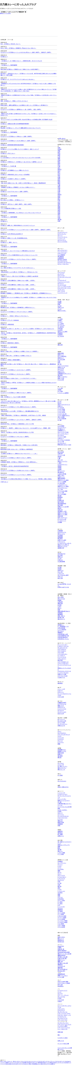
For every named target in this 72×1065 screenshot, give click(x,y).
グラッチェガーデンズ (64, 734)
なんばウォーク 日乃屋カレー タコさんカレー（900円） (16, 374)
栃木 (59, 161)
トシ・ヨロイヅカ (62, 1029)
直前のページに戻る (5, 13)
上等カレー (61, 438)
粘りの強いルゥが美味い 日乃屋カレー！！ (12, 200)
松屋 (59, 304)
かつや (59, 401)
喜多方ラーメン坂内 (63, 480)
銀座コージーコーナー (64, 800)
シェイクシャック (62, 292)
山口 (59, 202)
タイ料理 (60, 911)
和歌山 (59, 194)
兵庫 (59, 191)
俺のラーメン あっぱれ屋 (64, 953)
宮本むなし (61, 570)
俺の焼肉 (60, 375)
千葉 (59, 166)
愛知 (59, 183)
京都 (59, 188)
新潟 (59, 171)
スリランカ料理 (62, 917)
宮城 (59, 154)
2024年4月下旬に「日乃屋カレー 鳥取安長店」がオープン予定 (17, 423)
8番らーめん (61, 475)
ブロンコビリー (62, 658)
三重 (59, 185)
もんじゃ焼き (61, 900)
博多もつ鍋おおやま (63, 787)
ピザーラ (60, 690)
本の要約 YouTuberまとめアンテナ (30, 1062)
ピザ (59, 905)
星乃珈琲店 (61, 256)
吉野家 (59, 302)
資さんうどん (61, 534)
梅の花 (59, 757)
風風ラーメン (61, 960)
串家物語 (60, 612)
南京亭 (59, 508)
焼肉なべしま (61, 367)
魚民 (59, 609)
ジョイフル (61, 737)
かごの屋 (60, 391)
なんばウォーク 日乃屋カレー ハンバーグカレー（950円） (16, 474)
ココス (59, 736)
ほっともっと (61, 719)
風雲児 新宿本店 (62, 950)
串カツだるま (61, 598)
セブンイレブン (62, 234)
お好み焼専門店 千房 (63, 635)
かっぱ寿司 (61, 323)
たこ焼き (60, 902)
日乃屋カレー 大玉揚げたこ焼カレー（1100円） (13, 178)
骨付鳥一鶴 (61, 617)
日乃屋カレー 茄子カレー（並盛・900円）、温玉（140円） (16, 204)
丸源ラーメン (61, 477)
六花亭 (59, 811)
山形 (59, 157)
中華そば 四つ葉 (62, 958)
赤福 (59, 825)
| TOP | (2, 481)
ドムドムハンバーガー (64, 282)
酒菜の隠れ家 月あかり (64, 611)
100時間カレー (62, 430)
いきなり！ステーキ (63, 646)
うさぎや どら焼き (63, 1037)
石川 (59, 174)
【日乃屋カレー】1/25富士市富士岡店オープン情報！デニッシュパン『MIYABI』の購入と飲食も (26, 479)
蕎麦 (59, 870)
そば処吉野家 (61, 561)
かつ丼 (59, 883)
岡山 (59, 199)
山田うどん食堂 (62, 540)
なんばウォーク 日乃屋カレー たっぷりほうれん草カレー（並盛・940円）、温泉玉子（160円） (26, 52)
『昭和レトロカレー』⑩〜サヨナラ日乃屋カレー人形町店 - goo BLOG (19, 276)
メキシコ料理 (61, 925)
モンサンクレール (62, 1012)
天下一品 (60, 459)
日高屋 (59, 469)
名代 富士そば (61, 553)
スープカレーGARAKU (64, 440)
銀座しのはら (61, 937)
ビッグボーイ (61, 655)
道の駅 (59, 849)
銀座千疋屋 (61, 822)
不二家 (59, 802)
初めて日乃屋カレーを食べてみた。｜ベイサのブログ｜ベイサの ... (18, 378)
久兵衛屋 (60, 535)
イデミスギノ (61, 1008)
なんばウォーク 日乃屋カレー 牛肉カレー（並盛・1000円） (16, 136)
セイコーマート (62, 240)
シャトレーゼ (61, 792)
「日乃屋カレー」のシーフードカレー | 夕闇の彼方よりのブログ (18, 250)
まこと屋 (60, 489)
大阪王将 (60, 453)
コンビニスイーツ (62, 232)
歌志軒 (59, 498)
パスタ (59, 866)
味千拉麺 (60, 505)
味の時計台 (61, 472)
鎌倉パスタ (61, 705)
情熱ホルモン (61, 372)
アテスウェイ (61, 1010)
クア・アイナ (61, 291)
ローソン (60, 235)
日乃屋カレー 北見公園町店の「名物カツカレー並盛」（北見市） (18, 280)
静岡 (59, 182)
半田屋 (59, 569)
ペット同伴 (61, 854)
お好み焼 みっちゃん (63, 639)
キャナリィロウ (62, 712)
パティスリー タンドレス (64, 1024)
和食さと (60, 754)
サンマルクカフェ (62, 261)
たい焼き (60, 903)
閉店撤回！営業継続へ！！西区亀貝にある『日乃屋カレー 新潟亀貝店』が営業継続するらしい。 (26, 293)
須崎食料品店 (61, 974)
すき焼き (60, 892)
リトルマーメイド (62, 990)
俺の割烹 (60, 756)
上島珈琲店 (61, 258)
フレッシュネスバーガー (64, 286)
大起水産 (60, 328)
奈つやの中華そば (62, 969)
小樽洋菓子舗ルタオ (63, 803)
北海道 (59, 149)
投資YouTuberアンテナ (55, 1062)
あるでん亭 (61, 713)
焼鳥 (59, 895)
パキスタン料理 (62, 916)
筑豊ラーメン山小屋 (63, 506)
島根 (59, 197)
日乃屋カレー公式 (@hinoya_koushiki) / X (12, 234)
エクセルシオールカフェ (64, 262)
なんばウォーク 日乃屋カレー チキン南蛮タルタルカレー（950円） (19, 407)
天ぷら (59, 872)
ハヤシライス (61, 878)
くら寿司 (60, 319)
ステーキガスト (62, 651)
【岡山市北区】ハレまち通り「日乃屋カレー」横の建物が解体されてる (20, 411)
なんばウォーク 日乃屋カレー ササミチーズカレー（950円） (17, 311)
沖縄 (59, 221)
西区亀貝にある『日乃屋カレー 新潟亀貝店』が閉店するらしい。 (18, 307)
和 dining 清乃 (61, 971)
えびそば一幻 (61, 966)
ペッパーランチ (62, 657)
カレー (59, 874)
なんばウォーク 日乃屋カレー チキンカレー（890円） (15, 436)
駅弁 (59, 848)
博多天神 (60, 516)
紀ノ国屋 (60, 834)
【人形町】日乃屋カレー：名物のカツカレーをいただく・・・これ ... (19, 453)
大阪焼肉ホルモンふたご (64, 373)
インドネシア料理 (62, 920)
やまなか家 (61, 379)
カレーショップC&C (63, 432)
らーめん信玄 (61, 483)
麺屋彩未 (60, 964)
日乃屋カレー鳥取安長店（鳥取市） (10, 343)
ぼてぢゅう (61, 631)
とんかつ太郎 (61, 410)
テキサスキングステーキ (64, 671)
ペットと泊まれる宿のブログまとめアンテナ (11, 1063)
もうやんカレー (62, 443)
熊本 (59, 214)
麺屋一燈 (60, 961)
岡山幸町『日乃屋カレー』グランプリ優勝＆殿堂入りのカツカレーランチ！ (21, 128)
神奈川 (59, 169)
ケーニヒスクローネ (63, 816)
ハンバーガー (61, 906)
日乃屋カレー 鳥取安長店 (7, 324)
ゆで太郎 (60, 555)
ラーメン (60, 864)
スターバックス (62, 253)
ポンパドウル (61, 996)
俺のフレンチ (61, 769)
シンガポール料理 (62, 922)
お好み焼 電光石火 (63, 637)
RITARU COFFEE (62, 259)
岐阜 (59, 180)
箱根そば (60, 556)
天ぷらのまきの (62, 781)
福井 (59, 175)
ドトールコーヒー (62, 251)
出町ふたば (61, 1040)
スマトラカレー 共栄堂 (64, 983)
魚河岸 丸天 (61, 941)
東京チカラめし (62, 310)
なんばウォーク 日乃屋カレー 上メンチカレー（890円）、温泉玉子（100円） (21, 419)
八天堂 (59, 998)
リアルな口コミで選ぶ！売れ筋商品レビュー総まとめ (33, 1063)
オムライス (61, 880)
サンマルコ (61, 435)
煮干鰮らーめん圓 (62, 957)
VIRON (60, 1001)
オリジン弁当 (61, 722)
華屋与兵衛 (61, 752)
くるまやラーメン (62, 484)
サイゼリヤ (61, 710)
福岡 (59, 210)
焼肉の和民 (61, 353)
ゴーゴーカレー (62, 427)
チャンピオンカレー (63, 433)
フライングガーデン (63, 663)
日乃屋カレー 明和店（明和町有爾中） (11, 360)
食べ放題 (60, 841)
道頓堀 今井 (61, 548)
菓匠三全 (60, 820)
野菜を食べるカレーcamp (64, 444)
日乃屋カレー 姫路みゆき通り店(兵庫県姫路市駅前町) (15, 123)
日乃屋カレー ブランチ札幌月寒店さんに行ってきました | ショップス (19, 255)
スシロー (60, 322)
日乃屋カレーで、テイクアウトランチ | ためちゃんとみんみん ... (18, 79)
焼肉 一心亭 (61, 378)
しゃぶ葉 (60, 388)
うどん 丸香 (61, 977)
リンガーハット (62, 520)
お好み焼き (61, 899)
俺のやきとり (61, 619)
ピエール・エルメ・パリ (64, 1015)
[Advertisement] (29, 24)
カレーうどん (61, 875)
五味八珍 (60, 509)
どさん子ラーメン (62, 488)
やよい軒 (60, 572)
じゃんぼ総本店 (62, 629)
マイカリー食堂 (62, 437)
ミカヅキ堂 (61, 1000)
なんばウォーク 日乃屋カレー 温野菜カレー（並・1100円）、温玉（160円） (21, 109)
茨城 (59, 160)
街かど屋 (60, 578)
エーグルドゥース (62, 1018)
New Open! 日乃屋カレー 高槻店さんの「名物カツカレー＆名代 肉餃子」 (20, 69)
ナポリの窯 (61, 697)
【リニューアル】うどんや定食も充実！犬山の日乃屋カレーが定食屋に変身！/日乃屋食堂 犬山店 (26, 119)
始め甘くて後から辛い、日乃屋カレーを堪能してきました (16, 355)
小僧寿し (60, 320)
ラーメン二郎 (61, 455)
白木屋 (59, 605)
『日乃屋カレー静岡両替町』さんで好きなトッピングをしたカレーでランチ (21, 212)
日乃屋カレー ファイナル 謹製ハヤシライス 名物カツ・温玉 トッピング (20, 149)
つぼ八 (59, 606)
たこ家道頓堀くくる (63, 626)
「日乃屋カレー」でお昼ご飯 (8, 166)
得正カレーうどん (62, 546)
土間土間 (60, 602)
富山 (59, 172)
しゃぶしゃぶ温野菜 (63, 393)
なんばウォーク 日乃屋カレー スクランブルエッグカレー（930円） (19, 259)
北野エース (61, 836)
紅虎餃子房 (61, 500)
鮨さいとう (61, 938)
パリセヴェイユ (62, 1016)
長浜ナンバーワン (62, 461)
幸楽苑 (59, 466)
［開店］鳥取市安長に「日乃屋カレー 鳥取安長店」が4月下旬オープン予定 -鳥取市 (23, 415)
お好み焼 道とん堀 (63, 634)
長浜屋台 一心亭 (62, 511)
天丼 (59, 884)
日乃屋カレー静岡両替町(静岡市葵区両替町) (12, 145)
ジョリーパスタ (62, 709)
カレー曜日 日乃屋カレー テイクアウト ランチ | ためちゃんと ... (18, 267)
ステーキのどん (62, 649)
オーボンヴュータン (63, 1023)
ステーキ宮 (61, 652)
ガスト (59, 731)
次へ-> (6, 481)
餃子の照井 (61, 502)
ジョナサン (61, 739)
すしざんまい (61, 325)
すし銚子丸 (61, 327)
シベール (60, 819)
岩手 (59, 152)
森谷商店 (60, 683)
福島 (59, 158)
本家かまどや (61, 725)
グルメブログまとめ (25, 1061)
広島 (59, 200)
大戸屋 (59, 567)
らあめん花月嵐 (62, 474)
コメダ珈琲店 (61, 255)
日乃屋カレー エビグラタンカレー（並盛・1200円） (15, 191)
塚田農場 (60, 614)
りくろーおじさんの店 (64, 806)
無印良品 (60, 833)
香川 (59, 205)
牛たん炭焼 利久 (62, 356)
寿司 (59, 888)
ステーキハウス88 (62, 676)
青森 (59, 150)
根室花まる (61, 940)
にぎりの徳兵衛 (62, 418)
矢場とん (60, 406)
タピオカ (60, 908)
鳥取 (59, 196)
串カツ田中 (61, 597)
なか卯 (59, 306)
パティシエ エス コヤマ (64, 1013)
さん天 (59, 309)
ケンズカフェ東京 (62, 1026)
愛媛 (59, 207)
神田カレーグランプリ (64, 845)
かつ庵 (59, 420)
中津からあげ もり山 (63, 587)
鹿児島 (59, 219)
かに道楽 (60, 775)
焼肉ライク (61, 354)
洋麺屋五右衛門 (62, 702)
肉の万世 (60, 660)
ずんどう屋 (61, 492)
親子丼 (59, 886)
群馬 (59, 163)
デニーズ (60, 740)
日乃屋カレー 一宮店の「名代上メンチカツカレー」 (15, 316)
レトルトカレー (62, 877)
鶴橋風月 (60, 632)
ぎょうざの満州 (62, 494)
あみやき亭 (61, 368)
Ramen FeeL (61, 946)
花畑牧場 (60, 824)
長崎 (59, 213)
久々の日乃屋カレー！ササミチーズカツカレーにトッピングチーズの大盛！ (21, 157)
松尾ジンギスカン (62, 376)
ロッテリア (61, 274)
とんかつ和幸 (61, 409)
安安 (59, 362)
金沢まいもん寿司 (62, 331)
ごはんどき (61, 573)
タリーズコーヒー (62, 250)
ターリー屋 (61, 441)
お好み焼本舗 (61, 628)
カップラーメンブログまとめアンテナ (56, 1061)
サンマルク (61, 763)
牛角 (59, 361)
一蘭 (59, 458)
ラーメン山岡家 (62, 481)
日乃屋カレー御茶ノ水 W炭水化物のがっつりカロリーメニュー (18, 225)
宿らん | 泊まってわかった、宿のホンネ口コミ (11, 1061)
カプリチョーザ (62, 704)
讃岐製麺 (60, 537)
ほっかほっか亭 (62, 721)
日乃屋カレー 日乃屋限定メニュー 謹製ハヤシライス (15, 170)
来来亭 (59, 456)
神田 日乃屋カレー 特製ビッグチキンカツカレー (14, 101)
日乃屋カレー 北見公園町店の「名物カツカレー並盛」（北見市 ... (18, 284)
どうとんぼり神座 (62, 491)
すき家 (59, 301)
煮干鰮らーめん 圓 (63, 963)
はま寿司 (60, 330)
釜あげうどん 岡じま (63, 544)
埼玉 (59, 164)
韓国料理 (60, 909)
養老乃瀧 (60, 603)
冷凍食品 (60, 861)
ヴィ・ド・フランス (63, 995)
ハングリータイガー (63, 672)
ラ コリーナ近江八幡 (63, 1043)
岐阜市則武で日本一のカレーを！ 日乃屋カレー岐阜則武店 (17, 449)
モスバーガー (61, 275)
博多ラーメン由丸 (62, 514)
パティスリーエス (62, 1019)
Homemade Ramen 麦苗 (64, 952)
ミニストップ (61, 238)
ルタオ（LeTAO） (62, 810)
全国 (59, 147)
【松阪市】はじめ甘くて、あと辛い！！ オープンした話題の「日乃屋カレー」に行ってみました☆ (27, 328)
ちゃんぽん (61, 869)
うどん (59, 867)
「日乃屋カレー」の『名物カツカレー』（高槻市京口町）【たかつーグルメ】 (21, 60)
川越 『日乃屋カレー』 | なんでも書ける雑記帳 (13, 397)
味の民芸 (60, 538)
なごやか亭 (61, 336)
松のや (59, 403)
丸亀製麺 (60, 530)
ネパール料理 (61, 913)
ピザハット (61, 692)
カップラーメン (62, 863)
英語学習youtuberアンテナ (44, 1062)
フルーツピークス (62, 817)
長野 (59, 179)
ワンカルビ (61, 370)
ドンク (59, 992)
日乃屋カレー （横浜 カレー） (9, 242)
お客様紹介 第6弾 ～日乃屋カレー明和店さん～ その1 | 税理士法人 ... (19, 462)
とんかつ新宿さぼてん (64, 415)
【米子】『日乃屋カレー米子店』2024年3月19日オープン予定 (17, 432)
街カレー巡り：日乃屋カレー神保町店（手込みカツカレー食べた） (18, 48)
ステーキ (60, 897)
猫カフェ (60, 851)
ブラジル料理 (61, 927)
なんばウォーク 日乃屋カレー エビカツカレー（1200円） (16, 370)
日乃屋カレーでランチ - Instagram (10, 320)
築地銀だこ (61, 624)
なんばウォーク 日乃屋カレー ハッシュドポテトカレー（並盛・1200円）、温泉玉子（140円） (26, 229)
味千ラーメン (61, 470)
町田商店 (60, 497)
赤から (59, 608)
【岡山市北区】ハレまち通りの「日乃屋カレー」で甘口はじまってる (19, 272)
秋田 (59, 155)
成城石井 (60, 831)
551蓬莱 (60, 522)
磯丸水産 (60, 344)
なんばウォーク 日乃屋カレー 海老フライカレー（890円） (16, 392)
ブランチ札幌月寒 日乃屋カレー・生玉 (11, 208)
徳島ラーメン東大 (62, 513)
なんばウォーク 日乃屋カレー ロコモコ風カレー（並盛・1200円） (18, 140)
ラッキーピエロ (62, 285)
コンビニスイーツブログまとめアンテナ (39, 1061)
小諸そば (60, 560)
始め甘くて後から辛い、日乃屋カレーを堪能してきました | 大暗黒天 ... (20, 351)
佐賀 (59, 211)
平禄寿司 (60, 333)
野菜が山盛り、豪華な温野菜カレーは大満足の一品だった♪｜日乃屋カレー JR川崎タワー (24, 105)
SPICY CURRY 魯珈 (63, 981)
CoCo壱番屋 (61, 426)
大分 (59, 216)
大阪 (59, 189)
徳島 (59, 203)
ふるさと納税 (61, 852)
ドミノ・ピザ (61, 689)
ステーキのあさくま (63, 662)
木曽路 (59, 389)
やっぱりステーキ (62, 647)
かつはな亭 (61, 407)
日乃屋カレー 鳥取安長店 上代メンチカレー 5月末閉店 (15, 174)
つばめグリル (61, 677)
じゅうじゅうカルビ (63, 365)
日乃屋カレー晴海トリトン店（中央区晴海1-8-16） (14, 238)
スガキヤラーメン (62, 464)
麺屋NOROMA (61, 955)
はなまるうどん (62, 532)
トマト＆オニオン (62, 654)
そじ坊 (59, 558)
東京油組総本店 (62, 503)
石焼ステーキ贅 (62, 674)
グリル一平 (61, 765)
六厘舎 (59, 947)
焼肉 (59, 894)
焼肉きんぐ (61, 358)
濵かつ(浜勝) (61, 417)
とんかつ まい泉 (62, 414)
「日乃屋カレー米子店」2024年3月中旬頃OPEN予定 (15, 466)
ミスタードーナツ (62, 794)
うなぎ (59, 889)
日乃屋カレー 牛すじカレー (8, 153)
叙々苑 (59, 364)
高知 (59, 208)
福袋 (59, 846)
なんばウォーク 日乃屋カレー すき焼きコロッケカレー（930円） (18, 470)
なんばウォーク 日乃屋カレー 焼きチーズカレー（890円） (16, 457)
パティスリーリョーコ (64, 1027)
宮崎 (59, 218)
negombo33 (60, 986)
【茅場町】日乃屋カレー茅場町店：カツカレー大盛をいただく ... (18, 187)
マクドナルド (61, 272)
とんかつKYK (61, 412)
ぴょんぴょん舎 (62, 519)
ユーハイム (61, 814)
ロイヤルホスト (62, 733)
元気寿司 (60, 334)
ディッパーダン (62, 799)
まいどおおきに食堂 (63, 575)
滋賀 (59, 186)
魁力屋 (59, 495)
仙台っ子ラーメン (62, 517)
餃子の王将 (61, 452)
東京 (59, 168)
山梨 (59, 177)
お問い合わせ (61, 138)
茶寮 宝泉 (60, 1032)
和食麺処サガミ (62, 749)
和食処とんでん (62, 751)
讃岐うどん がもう (63, 975)
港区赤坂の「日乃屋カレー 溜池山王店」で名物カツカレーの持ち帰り (19, 445)
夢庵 (59, 744)
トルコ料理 (61, 924)
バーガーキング (62, 280)
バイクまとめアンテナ (17, 1062)
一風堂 (59, 463)
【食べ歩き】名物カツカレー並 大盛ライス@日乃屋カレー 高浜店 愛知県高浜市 (23, 183)
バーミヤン (61, 742)
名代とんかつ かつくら (64, 404)
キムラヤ (60, 993)
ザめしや (60, 576)
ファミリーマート (62, 237)
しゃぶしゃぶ (61, 891)
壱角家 (59, 467)
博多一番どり (61, 616)
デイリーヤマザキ (62, 241)
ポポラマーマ (61, 707)
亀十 (59, 1035)
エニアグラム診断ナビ (50, 1063)
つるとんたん (61, 541)
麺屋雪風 (60, 967)
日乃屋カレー (4, 56)
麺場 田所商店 (61, 478)
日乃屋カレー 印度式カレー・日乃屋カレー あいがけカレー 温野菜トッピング (21, 161)
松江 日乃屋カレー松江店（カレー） (11, 44)
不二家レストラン (62, 766)
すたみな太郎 (61, 359)
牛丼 (59, 881)
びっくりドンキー (62, 644)
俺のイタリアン (62, 768)
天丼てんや (61, 307)
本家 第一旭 (61, 949)
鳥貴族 (59, 600)
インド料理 (61, 914)
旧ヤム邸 (60, 984)
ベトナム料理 (61, 919)
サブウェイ (61, 283)
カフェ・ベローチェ (63, 264)
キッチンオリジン (62, 724)
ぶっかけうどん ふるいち (64, 543)
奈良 (59, 193)
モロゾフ (60, 813)
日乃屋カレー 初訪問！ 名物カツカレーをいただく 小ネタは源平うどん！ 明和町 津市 (25, 428)
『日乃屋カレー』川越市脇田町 (9, 65)
